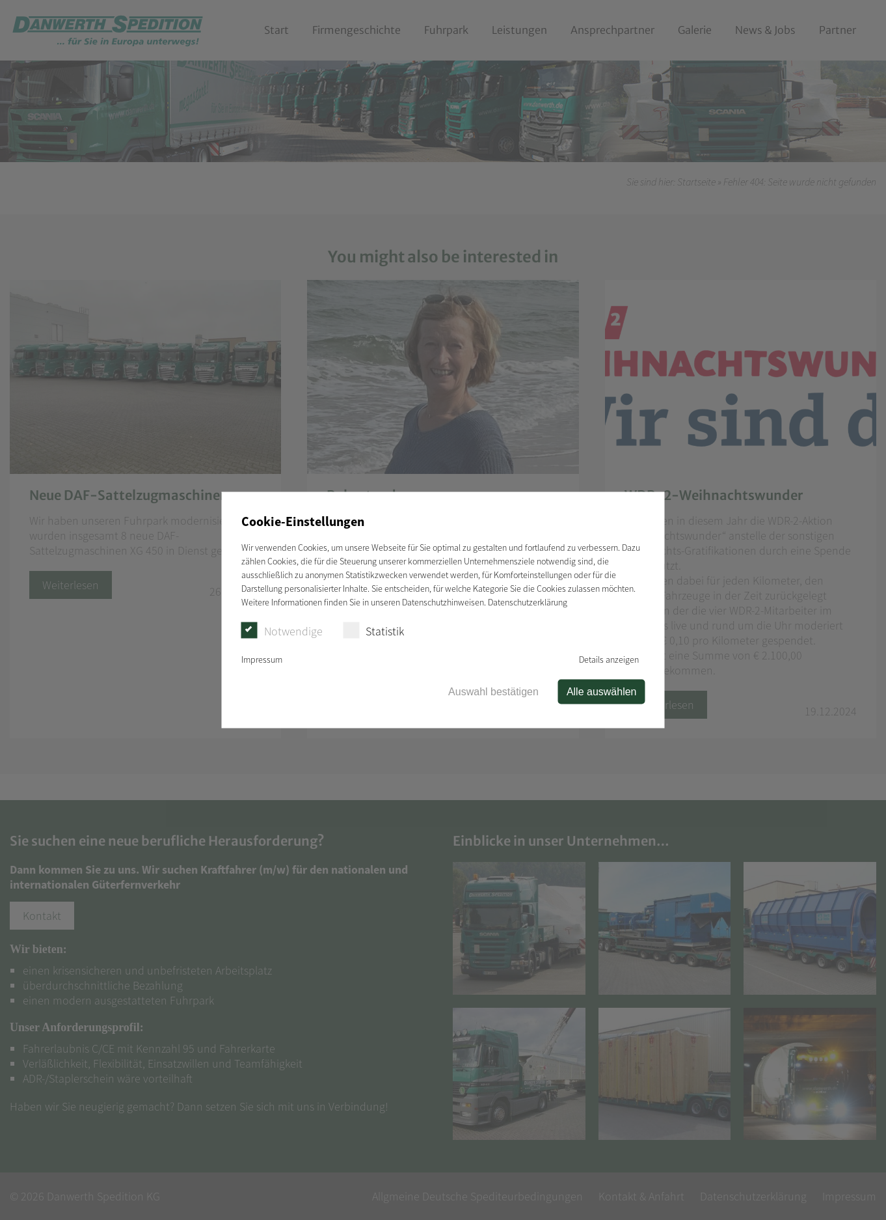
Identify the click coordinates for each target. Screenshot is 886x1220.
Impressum (261, 659)
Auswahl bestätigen (493, 691)
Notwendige (282, 630)
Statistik (373, 630)
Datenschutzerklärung (527, 602)
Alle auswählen (602, 691)
